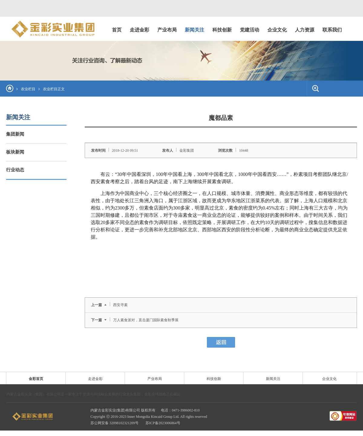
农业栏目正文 (54, 89)
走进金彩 (95, 379)
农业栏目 (28, 89)
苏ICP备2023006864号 (163, 423)
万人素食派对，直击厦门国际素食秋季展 (145, 320)
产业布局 (154, 379)
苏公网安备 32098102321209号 (114, 423)
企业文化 (329, 379)
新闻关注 (273, 379)
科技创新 (214, 379)
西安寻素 (120, 305)
